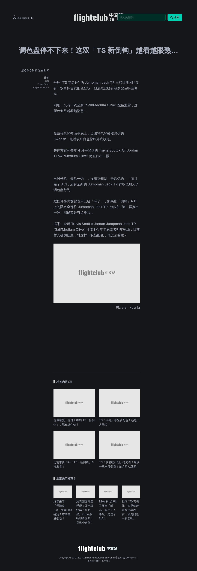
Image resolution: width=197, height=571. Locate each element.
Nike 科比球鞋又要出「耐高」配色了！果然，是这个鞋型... (108, 510)
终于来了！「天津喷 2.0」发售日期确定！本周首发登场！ (62, 510)
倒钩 (47, 81)
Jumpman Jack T (40, 87)
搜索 (174, 17)
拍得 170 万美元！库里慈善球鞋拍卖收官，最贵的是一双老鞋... (130, 510)
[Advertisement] (96, 338)
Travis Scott (43, 84)
